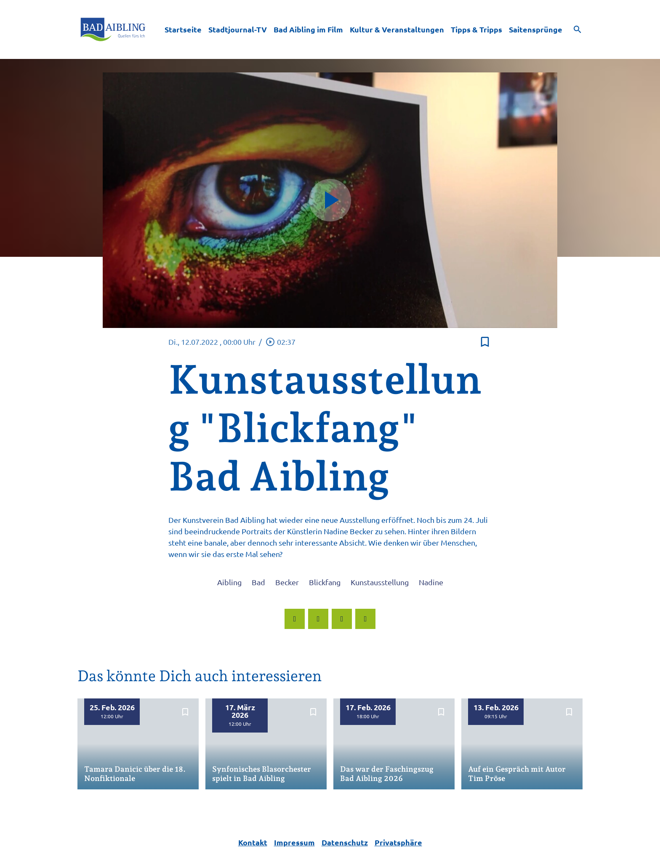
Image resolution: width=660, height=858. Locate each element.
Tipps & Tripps (476, 29)
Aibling (229, 582)
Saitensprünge (535, 29)
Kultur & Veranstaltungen (397, 29)
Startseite (183, 29)
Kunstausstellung (380, 582)
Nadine (431, 582)
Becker (287, 582)
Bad (258, 582)
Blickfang (325, 582)
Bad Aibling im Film (308, 29)
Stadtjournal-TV (237, 29)
